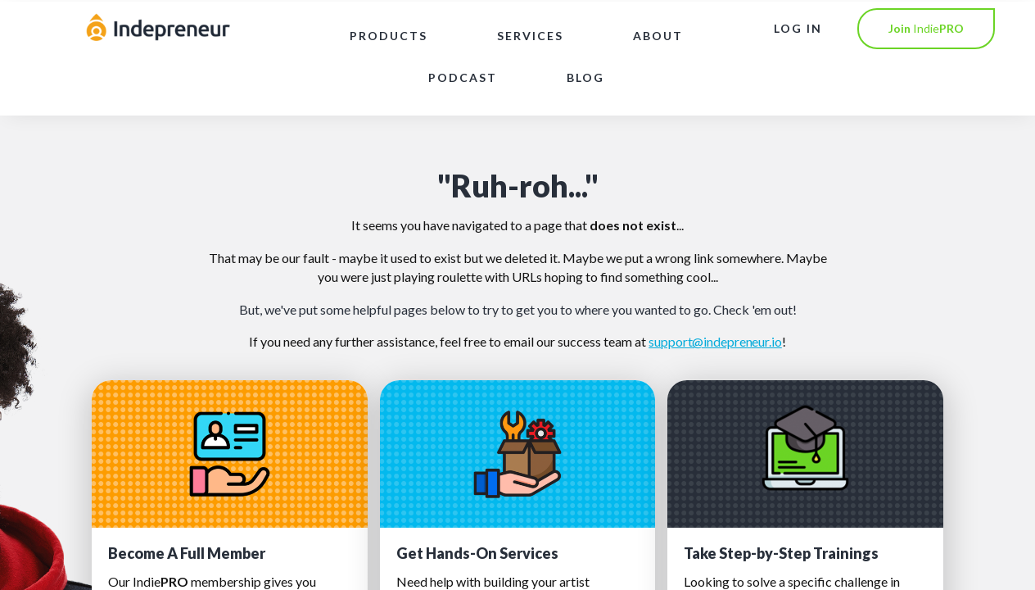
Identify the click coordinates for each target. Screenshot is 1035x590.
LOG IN (798, 28)
